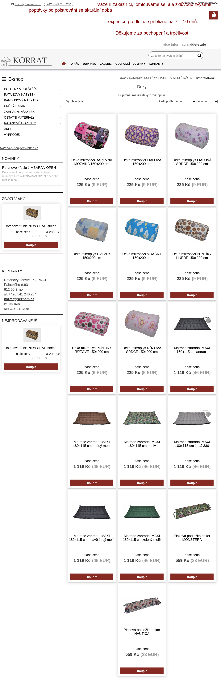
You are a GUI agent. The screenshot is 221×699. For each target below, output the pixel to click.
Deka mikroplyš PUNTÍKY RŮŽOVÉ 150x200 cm (95, 347)
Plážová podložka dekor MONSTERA (189, 533)
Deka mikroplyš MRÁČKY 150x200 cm (141, 254)
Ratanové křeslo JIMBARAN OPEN (29, 168)
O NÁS (75, 63)
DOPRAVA (89, 63)
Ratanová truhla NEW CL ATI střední (31, 226)
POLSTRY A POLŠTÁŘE (175, 77)
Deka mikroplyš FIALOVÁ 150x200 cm (141, 161)
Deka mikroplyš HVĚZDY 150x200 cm (95, 254)
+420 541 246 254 (57, 4)
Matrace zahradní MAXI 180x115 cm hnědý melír (95, 440)
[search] (198, 56)
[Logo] (26, 61)
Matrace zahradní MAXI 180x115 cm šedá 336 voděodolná (189, 441)
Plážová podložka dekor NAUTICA (142, 626)
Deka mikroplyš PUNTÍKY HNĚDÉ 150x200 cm (189, 254)
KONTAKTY (156, 63)
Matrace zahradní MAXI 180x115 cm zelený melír (142, 533)
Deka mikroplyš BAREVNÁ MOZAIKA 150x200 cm (94, 161)
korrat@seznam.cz (19, 299)
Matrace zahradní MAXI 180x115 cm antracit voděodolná (189, 348)
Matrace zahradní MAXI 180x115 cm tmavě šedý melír (94, 534)
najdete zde (196, 44)
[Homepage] (63, 64)
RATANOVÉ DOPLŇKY (143, 77)
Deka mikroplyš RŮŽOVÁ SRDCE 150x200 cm (142, 347)
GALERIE (105, 63)
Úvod (123, 77)
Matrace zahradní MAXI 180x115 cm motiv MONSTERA (142, 441)
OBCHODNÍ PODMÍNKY (130, 63)
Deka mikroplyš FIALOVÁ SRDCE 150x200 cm (188, 161)
